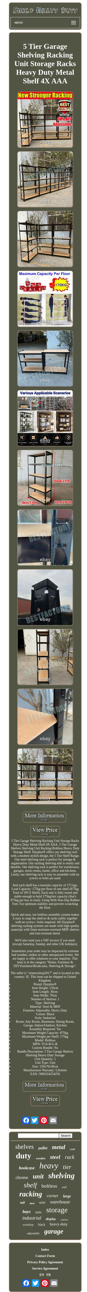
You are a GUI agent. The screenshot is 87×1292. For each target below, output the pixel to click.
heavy (48, 1165)
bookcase (27, 1168)
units (38, 1212)
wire (42, 1202)
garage (53, 1231)
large (67, 1196)
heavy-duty (59, 1224)
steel (55, 1157)
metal (58, 1147)
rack (69, 1157)
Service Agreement (45, 1268)
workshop (28, 1224)
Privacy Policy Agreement (45, 1262)
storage (57, 1210)
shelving (61, 1175)
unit (38, 1176)
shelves (24, 1146)
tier (67, 1167)
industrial (31, 1218)
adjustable (33, 1233)
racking (30, 1194)
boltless (49, 1186)
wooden (40, 1158)
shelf (30, 1185)
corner (52, 1195)
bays (27, 1211)
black (41, 1224)
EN (41, 1275)
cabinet (64, 1219)
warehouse (60, 1201)
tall (22, 1202)
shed (31, 1203)
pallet (43, 1148)
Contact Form (45, 1256)
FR (48, 1275)
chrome (22, 1177)
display (51, 1219)
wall (64, 1187)
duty (23, 1155)
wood (72, 1149)
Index (45, 1249)
